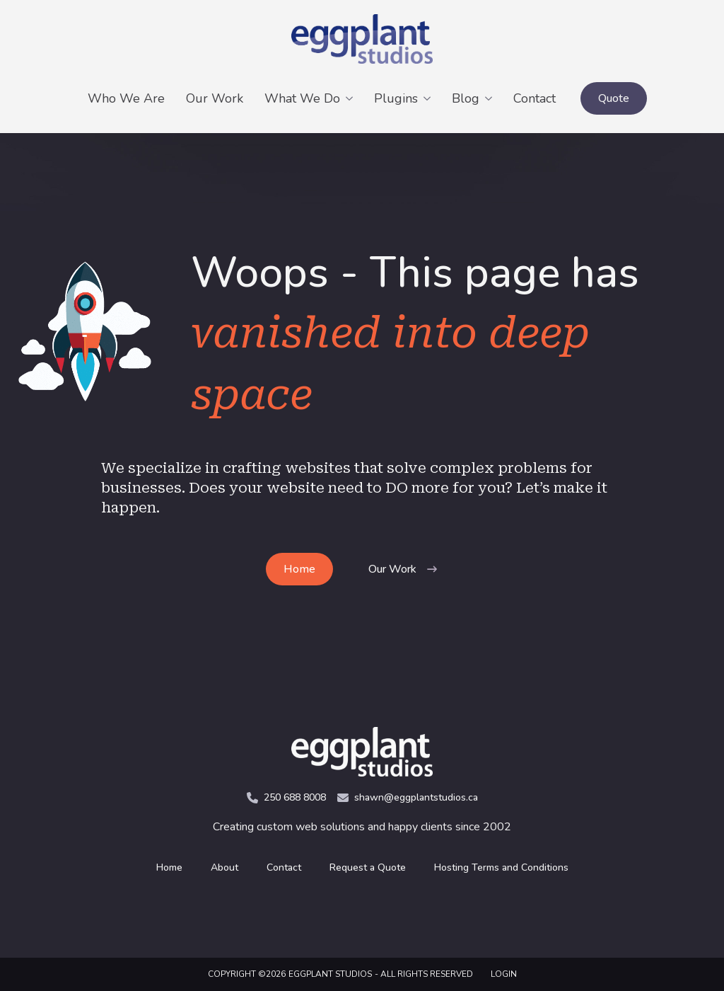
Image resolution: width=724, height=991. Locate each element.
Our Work (214, 98)
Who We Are (126, 98)
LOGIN (504, 974)
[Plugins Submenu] (429, 98)
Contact (534, 98)
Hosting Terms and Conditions (501, 867)
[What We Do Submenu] (351, 98)
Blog (465, 98)
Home (169, 867)
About (224, 867)
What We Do (302, 98)
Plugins (396, 98)
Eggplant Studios (330, 974)
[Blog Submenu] (491, 98)
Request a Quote (367, 867)
